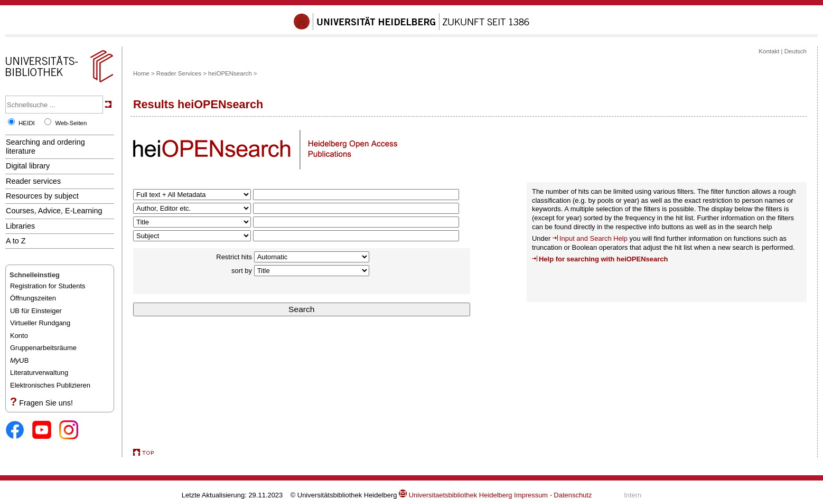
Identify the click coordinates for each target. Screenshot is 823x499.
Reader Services (178, 73)
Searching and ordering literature (45, 146)
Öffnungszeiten (33, 298)
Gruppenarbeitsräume (43, 348)
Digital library (28, 166)
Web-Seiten (71, 123)
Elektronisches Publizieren (50, 385)
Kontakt (769, 51)
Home (141, 73)
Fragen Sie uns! (46, 403)
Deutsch (795, 51)
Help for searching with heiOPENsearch (603, 259)
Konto (19, 336)
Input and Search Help (593, 238)
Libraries (20, 226)
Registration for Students (48, 286)
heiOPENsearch (230, 73)
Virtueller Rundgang (40, 323)
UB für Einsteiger (36, 311)
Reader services (33, 181)
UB (19, 360)
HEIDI (26, 123)
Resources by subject (42, 196)
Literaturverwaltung (39, 372)
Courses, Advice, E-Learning (54, 210)
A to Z (16, 241)
